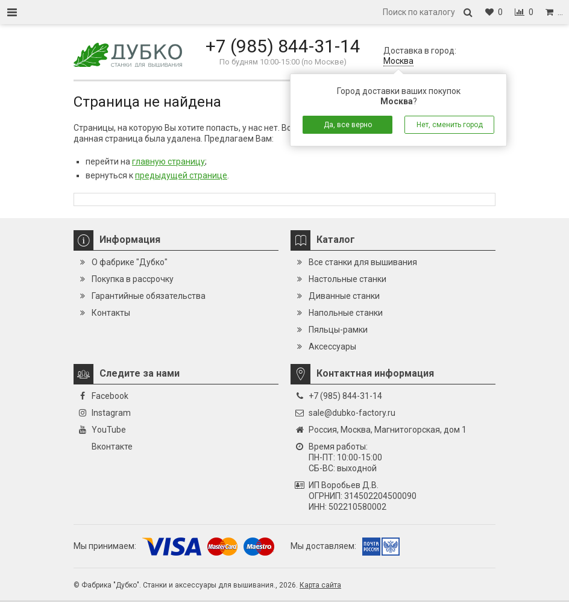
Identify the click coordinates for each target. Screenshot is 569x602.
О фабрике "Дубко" (130, 262)
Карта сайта (320, 585)
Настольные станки (347, 279)
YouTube (109, 429)
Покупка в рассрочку (133, 279)
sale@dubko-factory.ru (352, 413)
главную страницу (168, 161)
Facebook (110, 396)
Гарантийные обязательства (149, 296)
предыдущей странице (181, 175)
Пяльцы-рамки (338, 329)
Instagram (111, 413)
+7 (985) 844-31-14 (283, 46)
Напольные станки (346, 313)
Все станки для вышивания (363, 262)
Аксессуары (332, 346)
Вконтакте (112, 446)
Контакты (111, 313)
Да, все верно (348, 125)
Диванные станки (344, 296)
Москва (398, 61)
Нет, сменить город (450, 125)
